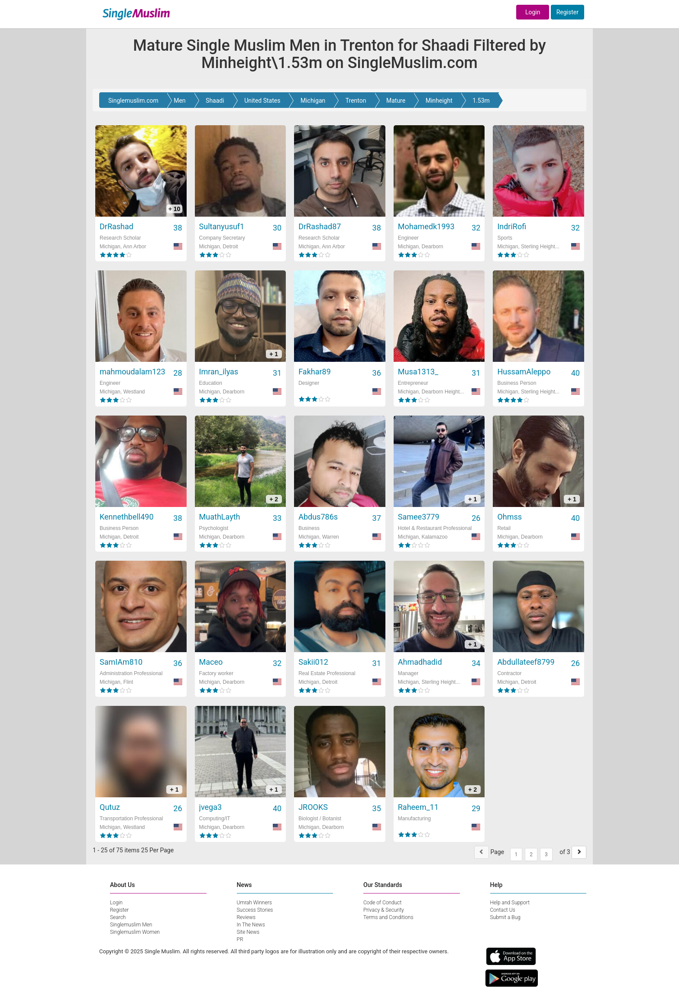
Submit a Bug (505, 917)
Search (118, 917)
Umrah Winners (254, 903)
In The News (251, 925)
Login (532, 12)
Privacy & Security (383, 910)
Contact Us (502, 910)
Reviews (246, 917)
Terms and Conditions (388, 917)
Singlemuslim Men (131, 925)
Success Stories (255, 910)
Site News (248, 932)
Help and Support (510, 903)
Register (567, 12)
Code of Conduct (382, 903)
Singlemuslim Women (135, 932)
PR (240, 939)
